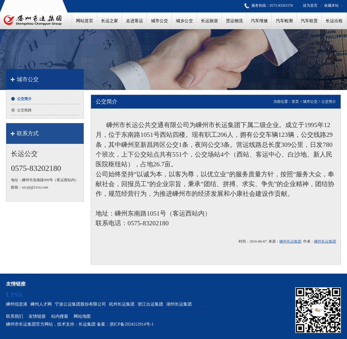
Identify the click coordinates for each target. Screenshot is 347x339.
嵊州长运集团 (290, 241)
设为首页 (310, 5)
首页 (295, 101)
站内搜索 (59, 316)
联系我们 (14, 316)
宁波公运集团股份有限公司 (80, 304)
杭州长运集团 (122, 304)
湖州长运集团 (179, 304)
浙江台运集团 (150, 304)
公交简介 (328, 101)
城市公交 (310, 101)
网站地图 (82, 316)
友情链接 (37, 316)
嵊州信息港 (16, 304)
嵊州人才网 (41, 304)
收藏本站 (331, 5)
